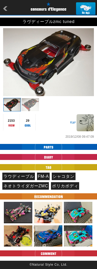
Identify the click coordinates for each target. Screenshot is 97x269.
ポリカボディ (65, 186)
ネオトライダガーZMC (25, 186)
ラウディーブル (18, 176)
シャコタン (63, 176)
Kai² (73, 122)
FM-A (43, 176)
